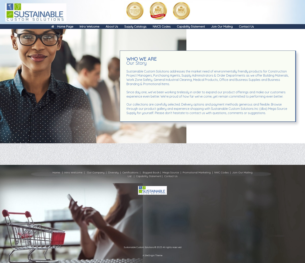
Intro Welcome (89, 26)
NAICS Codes (162, 26)
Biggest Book (151, 172)
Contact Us (246, 26)
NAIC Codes (221, 172)
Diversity (113, 172)
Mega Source (170, 172)
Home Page (62, 26)
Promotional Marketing (196, 172)
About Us (112, 26)
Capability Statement (191, 26)
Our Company (95, 172)
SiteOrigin (150, 255)
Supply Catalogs (135, 26)
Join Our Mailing (222, 26)
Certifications (130, 172)
